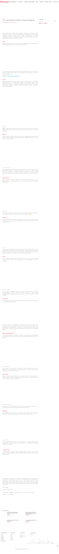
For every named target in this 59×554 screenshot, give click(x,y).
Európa (12, 534)
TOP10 (21, 537)
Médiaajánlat (2, 539)
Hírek (37, 1)
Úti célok (54, 1)
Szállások (26, 1)
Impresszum (2, 538)
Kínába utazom (48, 1)
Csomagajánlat (13, 1)
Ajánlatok (21, 1)
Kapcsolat (31, 534)
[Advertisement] (20, 94)
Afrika (11, 538)
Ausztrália (12, 539)
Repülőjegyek (32, 1)
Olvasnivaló (42, 1)
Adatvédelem (2, 537)
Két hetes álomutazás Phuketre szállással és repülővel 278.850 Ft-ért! (12, 513)
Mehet (55, 21)
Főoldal (2, 534)
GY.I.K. (21, 534)
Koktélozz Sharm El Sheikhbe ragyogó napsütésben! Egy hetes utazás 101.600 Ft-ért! (31, 513)
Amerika (12, 537)
